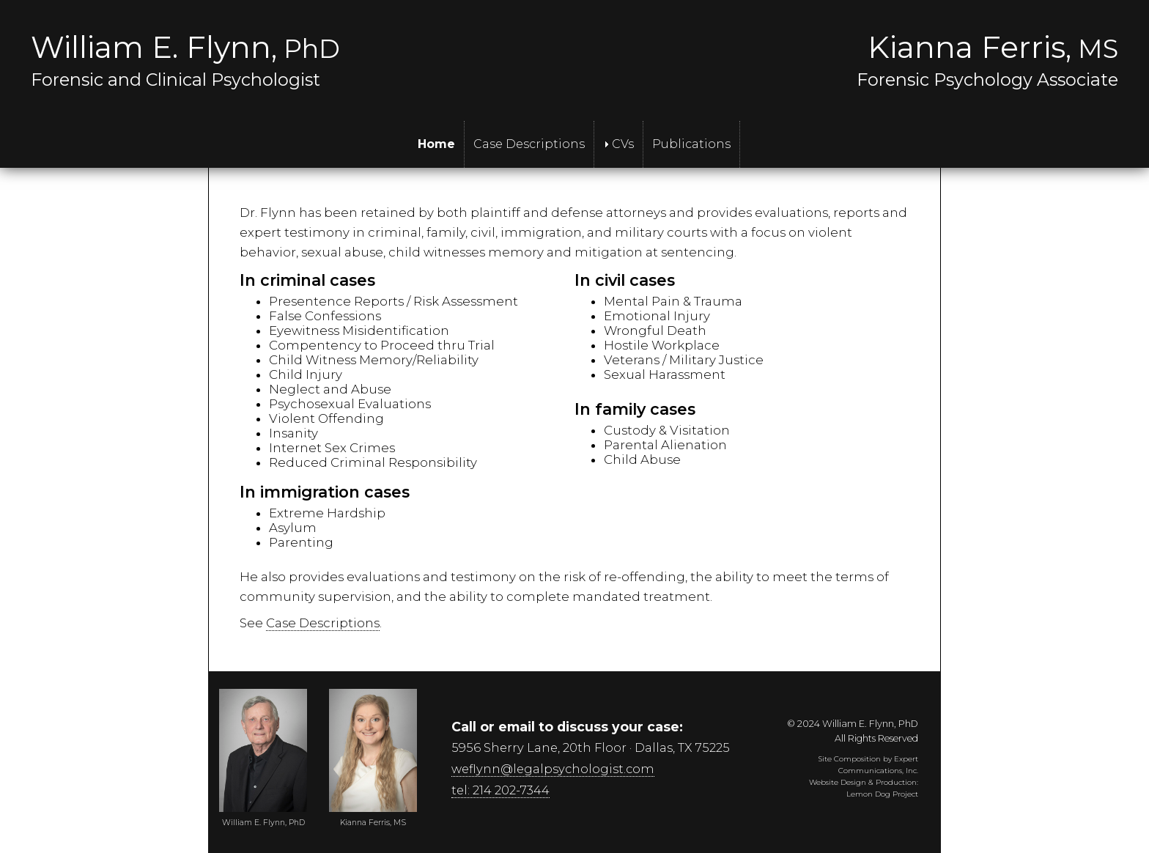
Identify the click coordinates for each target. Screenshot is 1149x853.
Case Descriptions (323, 623)
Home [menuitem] (436, 144)
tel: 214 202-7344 (500, 790)
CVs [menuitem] (618, 144)
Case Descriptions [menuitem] (529, 144)
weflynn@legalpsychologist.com (552, 768)
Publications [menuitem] (691, 144)
